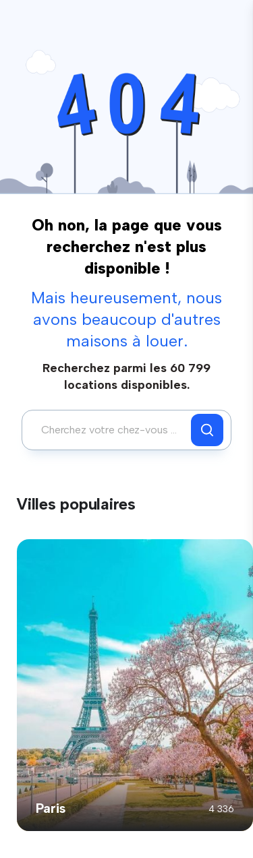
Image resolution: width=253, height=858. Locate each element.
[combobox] (110, 430)
